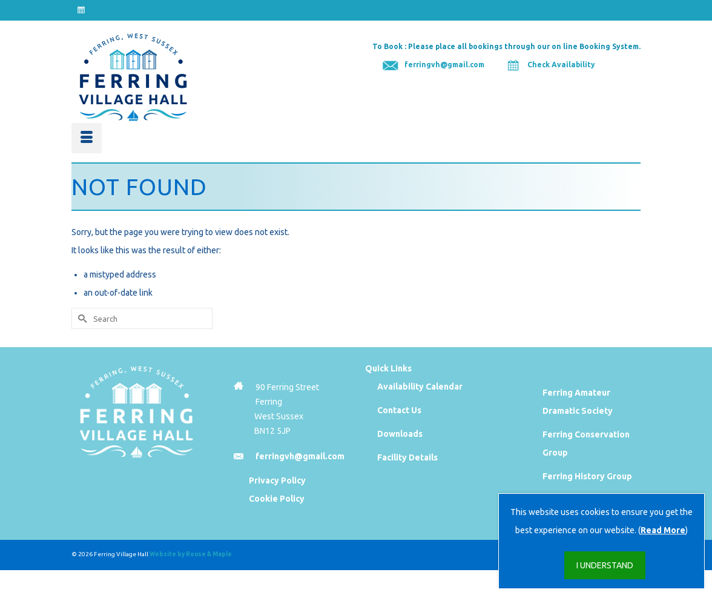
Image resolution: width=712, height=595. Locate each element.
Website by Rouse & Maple (191, 554)
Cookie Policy (277, 499)
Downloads (400, 434)
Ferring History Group (587, 476)
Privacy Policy (277, 480)
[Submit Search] (80, 318)
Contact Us (399, 410)
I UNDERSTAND (604, 565)
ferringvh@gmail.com (444, 64)
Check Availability (561, 64)
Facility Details (407, 457)
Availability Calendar (420, 386)
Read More (663, 530)
